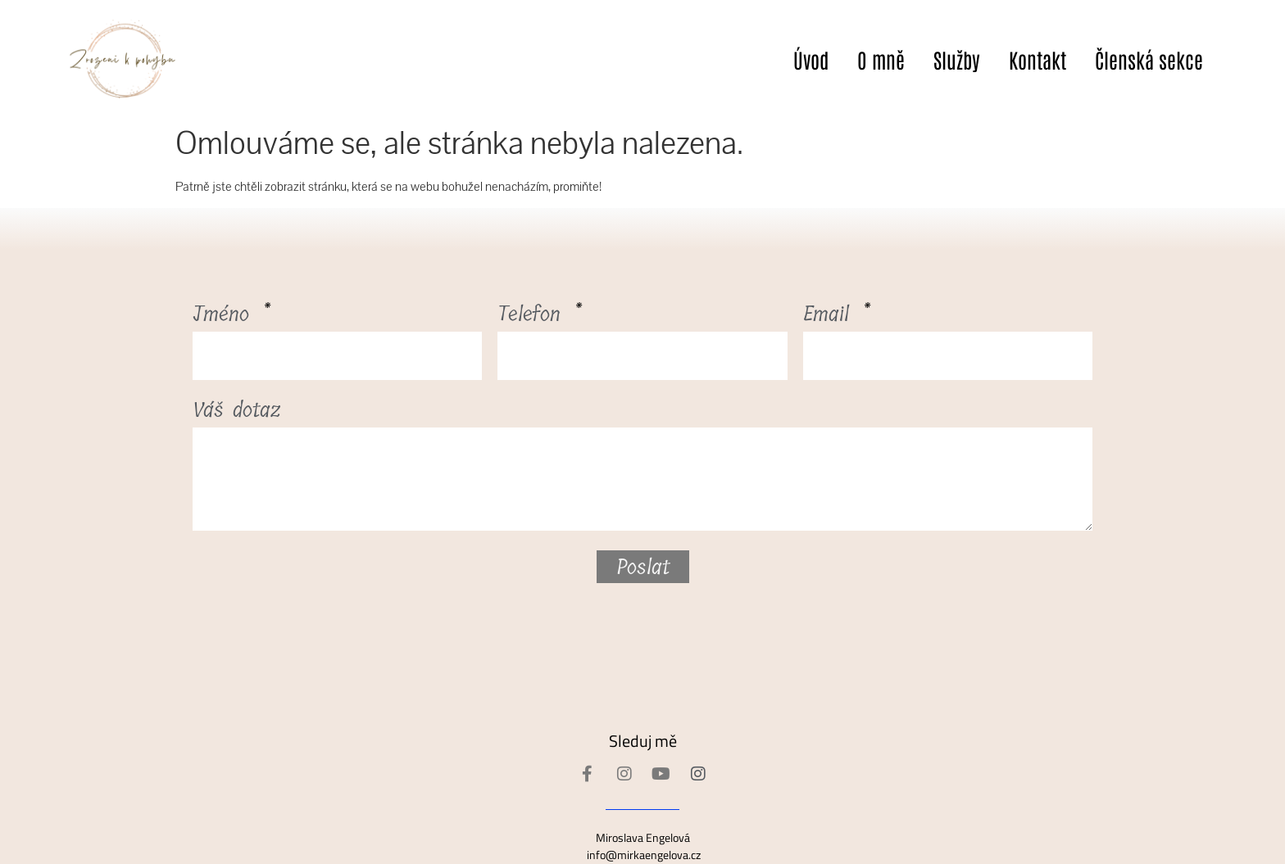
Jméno (225, 317)
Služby (956, 59)
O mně (881, 59)
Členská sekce (1149, 59)
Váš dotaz (237, 413)
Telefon (533, 317)
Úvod (811, 59)
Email (830, 317)
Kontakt (1037, 59)
